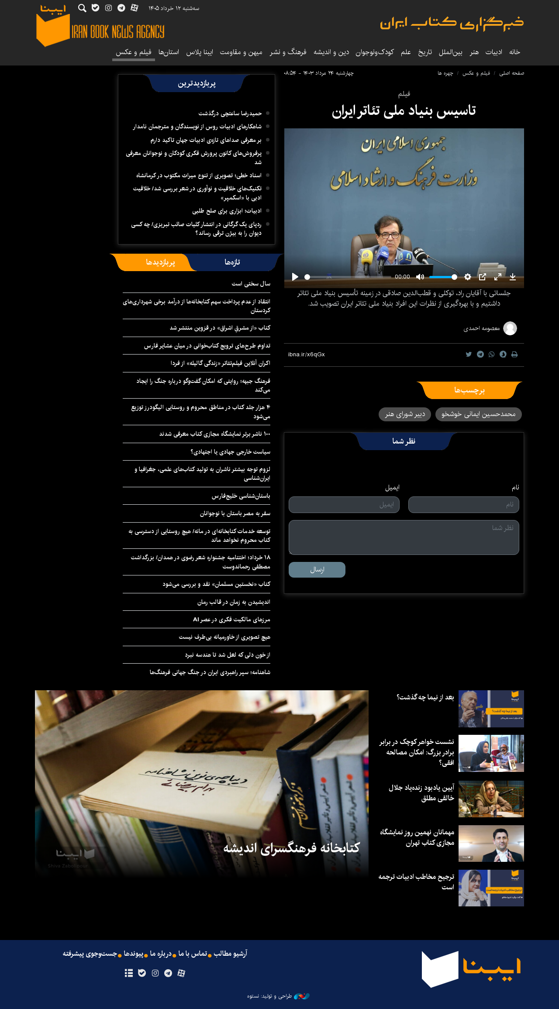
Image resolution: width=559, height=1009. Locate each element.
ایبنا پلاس (199, 52)
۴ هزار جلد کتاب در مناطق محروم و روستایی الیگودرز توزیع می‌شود (200, 412)
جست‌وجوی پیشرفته (90, 954)
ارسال (317, 569)
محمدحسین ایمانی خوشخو (479, 414)
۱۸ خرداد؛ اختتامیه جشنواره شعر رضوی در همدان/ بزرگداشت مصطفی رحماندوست (200, 562)
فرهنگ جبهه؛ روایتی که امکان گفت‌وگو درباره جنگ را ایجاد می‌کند (203, 385)
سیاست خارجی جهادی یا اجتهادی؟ (230, 452)
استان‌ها (169, 52)
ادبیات (494, 52)
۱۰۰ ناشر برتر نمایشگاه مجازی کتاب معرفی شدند (214, 434)
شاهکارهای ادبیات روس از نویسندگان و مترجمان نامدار (197, 126)
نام (515, 487)
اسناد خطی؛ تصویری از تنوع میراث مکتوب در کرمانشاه (199, 175)
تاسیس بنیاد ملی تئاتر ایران (404, 110)
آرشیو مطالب (230, 954)
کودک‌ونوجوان (375, 52)
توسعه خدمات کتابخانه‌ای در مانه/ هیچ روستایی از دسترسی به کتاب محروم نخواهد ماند (199, 536)
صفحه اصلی (511, 73)
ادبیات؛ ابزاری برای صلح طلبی (227, 211)
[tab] (233, 262)
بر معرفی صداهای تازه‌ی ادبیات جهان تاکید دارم (206, 140)
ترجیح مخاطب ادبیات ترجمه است (416, 882)
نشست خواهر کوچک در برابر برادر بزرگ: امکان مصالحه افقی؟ (416, 752)
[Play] (295, 277)
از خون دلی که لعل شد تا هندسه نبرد (227, 655)
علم (406, 52)
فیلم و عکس (134, 52)
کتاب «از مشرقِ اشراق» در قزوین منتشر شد (219, 328)
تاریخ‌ (425, 52)
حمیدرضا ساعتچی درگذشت (230, 113)
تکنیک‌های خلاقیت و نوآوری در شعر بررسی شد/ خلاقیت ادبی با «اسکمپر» (197, 193)
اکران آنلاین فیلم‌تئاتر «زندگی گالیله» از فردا (220, 363)
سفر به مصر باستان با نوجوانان (235, 513)
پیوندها (133, 954)
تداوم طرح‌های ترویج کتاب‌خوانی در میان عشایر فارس (207, 346)
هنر (474, 52)
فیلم (404, 94)
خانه (515, 52)
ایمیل (392, 487)
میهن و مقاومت (241, 52)
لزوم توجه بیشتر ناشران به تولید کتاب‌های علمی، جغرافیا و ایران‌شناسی (202, 474)
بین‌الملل (450, 52)
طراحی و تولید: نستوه (278, 996)
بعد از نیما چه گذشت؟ (425, 697)
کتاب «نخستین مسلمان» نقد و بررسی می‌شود (216, 584)
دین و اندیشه (331, 52)
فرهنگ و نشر (288, 52)
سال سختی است (251, 284)
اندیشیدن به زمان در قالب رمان (233, 602)
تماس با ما (193, 954)
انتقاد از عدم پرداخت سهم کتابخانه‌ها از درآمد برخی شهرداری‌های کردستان (196, 306)
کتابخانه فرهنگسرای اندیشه (291, 848)
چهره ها (445, 73)
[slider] (347, 277)
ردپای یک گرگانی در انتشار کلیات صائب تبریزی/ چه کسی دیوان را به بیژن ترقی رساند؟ (196, 229)
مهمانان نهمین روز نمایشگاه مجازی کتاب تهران (417, 837)
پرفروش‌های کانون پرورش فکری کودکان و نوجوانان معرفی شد (194, 157)
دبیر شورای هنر (405, 414)
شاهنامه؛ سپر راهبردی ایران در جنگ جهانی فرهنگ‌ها (210, 672)
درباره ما (161, 954)
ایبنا (452, 24)
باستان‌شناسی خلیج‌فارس (241, 496)
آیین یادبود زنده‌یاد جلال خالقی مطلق (421, 793)
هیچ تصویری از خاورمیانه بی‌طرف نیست (224, 637)
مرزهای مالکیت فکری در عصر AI (231, 619)
